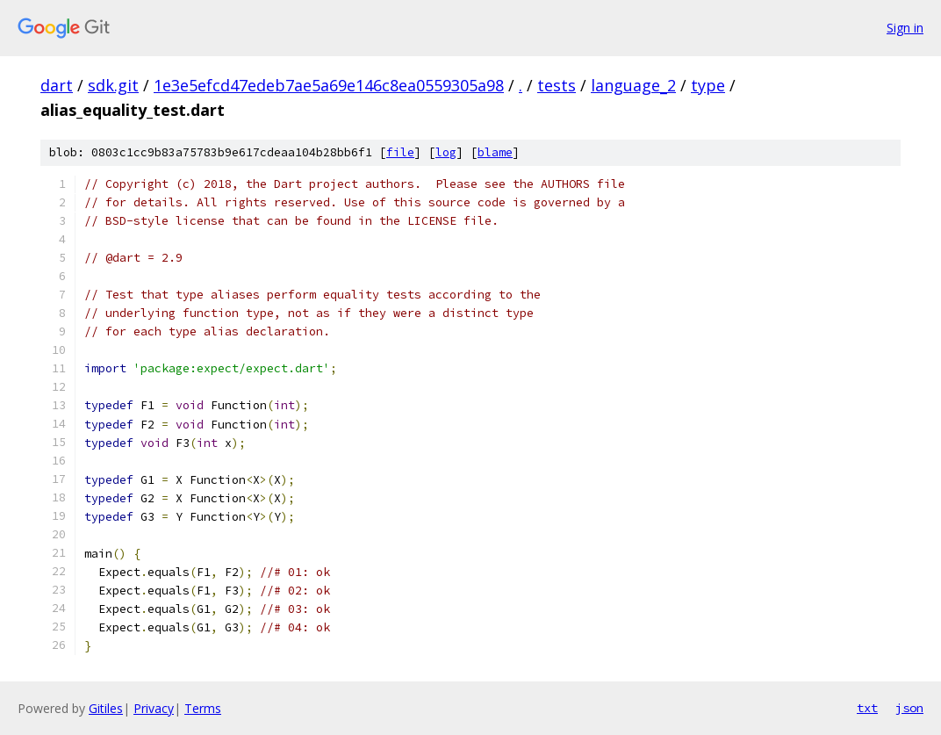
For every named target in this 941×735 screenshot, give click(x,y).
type (708, 85)
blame (495, 152)
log (445, 152)
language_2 (633, 85)
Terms (202, 708)
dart (56, 85)
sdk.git (113, 85)
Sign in (905, 27)
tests (556, 85)
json (909, 708)
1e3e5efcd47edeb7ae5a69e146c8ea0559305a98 (329, 85)
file (400, 152)
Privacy (153, 708)
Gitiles (106, 708)
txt (867, 708)
